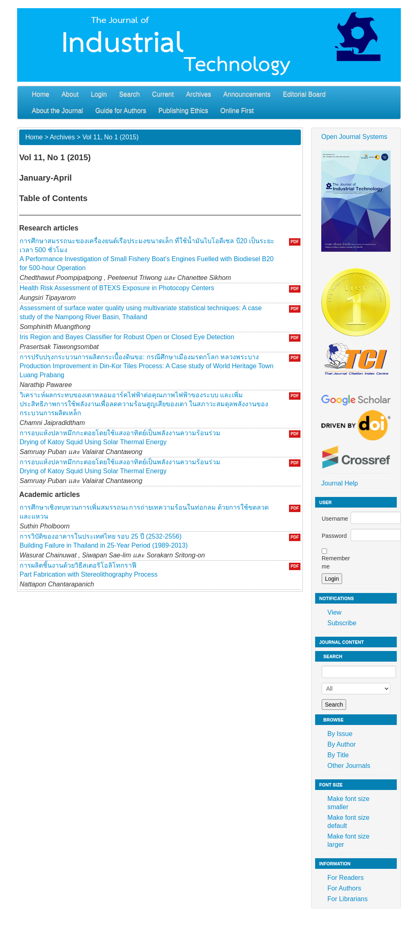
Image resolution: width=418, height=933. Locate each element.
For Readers (345, 877)
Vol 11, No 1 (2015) (110, 137)
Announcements (247, 94)
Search (129, 94)
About (70, 94)
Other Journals (348, 765)
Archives (198, 94)
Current (162, 94)
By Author (341, 744)
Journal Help (339, 483)
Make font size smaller (348, 802)
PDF (295, 241)
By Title (338, 755)
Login (99, 94)
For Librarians (347, 898)
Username (335, 518)
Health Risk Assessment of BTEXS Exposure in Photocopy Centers (117, 287)
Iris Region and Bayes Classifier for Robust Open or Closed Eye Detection (127, 336)
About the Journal (57, 110)
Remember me (336, 562)
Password (334, 536)
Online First (237, 110)
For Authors (344, 888)
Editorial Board (304, 94)
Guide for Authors (120, 110)
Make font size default (348, 821)
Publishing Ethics (183, 110)
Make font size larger (348, 840)
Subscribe (341, 623)
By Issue (339, 733)
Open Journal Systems (354, 136)
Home (40, 94)
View (334, 612)
